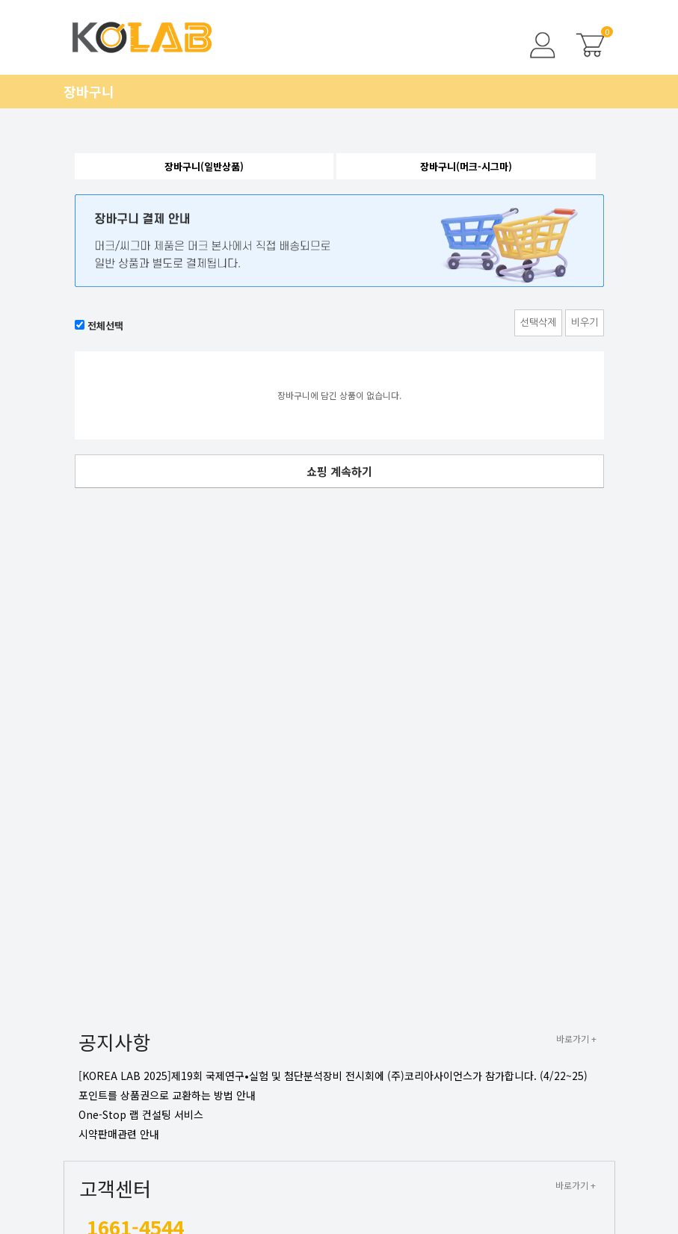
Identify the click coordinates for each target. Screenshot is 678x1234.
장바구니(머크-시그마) (466, 166)
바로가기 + (576, 1038)
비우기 (584, 322)
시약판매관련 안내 (118, 1133)
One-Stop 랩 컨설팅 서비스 (140, 1114)
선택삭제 (538, 322)
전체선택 (105, 325)
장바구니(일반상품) (204, 166)
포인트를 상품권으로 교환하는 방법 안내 (167, 1095)
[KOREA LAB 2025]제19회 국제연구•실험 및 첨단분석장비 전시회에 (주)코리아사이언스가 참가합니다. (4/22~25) (333, 1075)
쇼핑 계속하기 (339, 471)
